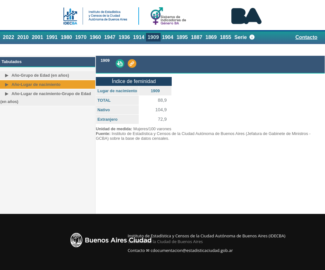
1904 (168, 37)
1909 (153, 37)
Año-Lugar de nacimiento (35, 84)
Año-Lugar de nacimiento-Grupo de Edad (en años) (45, 97)
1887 (196, 37)
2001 (37, 37)
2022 (8, 37)
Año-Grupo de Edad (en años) (40, 75)
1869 (211, 37)
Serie (241, 37)
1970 (81, 37)
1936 (124, 37)
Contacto (306, 37)
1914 (138, 37)
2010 (23, 37)
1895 (182, 37)
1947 (110, 37)
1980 (66, 37)
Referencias (306, 49)
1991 (52, 37)
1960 (95, 37)
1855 (225, 37)
